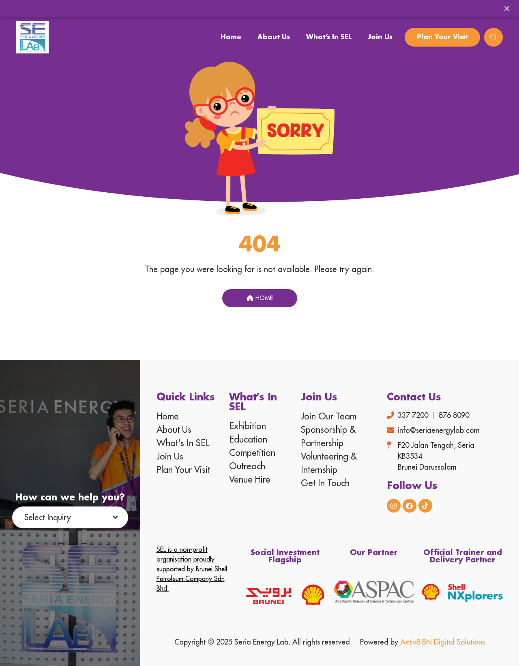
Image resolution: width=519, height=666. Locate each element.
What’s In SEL (329, 37)
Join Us (380, 37)
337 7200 (413, 415)
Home (231, 37)
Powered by (422, 642)
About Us (273, 37)
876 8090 (454, 415)
